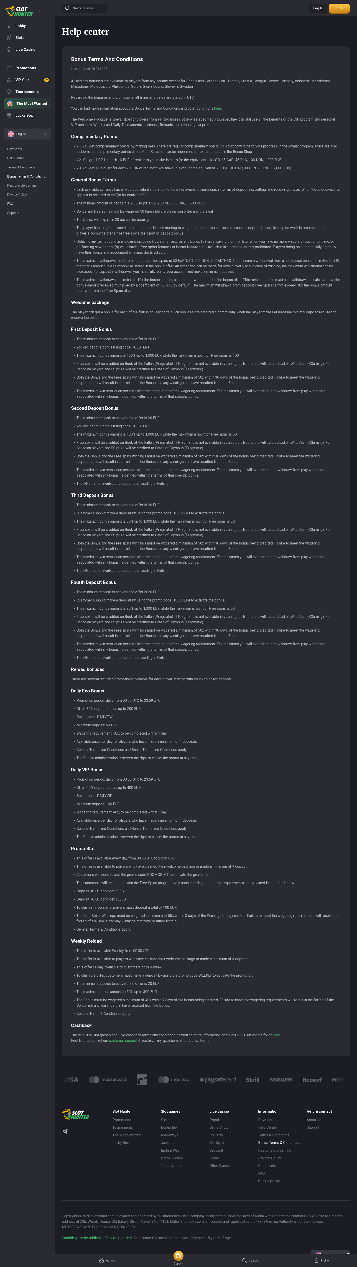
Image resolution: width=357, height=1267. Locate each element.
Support (313, 1127)
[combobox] (27, 134)
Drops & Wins (172, 1158)
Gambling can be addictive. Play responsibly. (97, 1238)
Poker (214, 1158)
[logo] (19, 11)
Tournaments (122, 1127)
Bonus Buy (169, 1127)
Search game (79, 8)
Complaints (267, 1166)
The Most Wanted (126, 1135)
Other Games (219, 1166)
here (217, 108)
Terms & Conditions (273, 1135)
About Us (314, 1120)
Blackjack (216, 1143)
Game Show (218, 1127)
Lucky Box (120, 1143)
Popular (215, 1120)
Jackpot (167, 1143)
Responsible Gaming (274, 1150)
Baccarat (216, 1150)
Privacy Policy (269, 1158)
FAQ (261, 1173)
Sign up (339, 8)
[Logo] (107, 1079)
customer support (123, 1040)
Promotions (121, 1120)
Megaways (169, 1135)
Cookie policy (269, 1181)
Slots (165, 1120)
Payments (266, 1120)
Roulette (216, 1135)
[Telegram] (65, 1132)
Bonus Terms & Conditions (279, 1143)
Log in (318, 8)
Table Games (171, 1166)
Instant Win (170, 1150)
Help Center (267, 1127)
